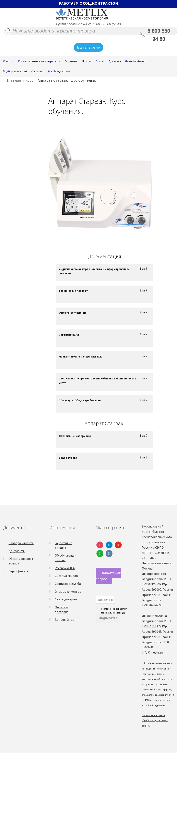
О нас (8, 61)
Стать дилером (66, 599)
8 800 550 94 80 (159, 35)
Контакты (37, 71)
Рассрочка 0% (65, 568)
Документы (17, 551)
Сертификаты (19, 571)
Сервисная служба (68, 584)
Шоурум (87, 61)
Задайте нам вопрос (108, 576)
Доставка (115, 61)
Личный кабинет (135, 61)
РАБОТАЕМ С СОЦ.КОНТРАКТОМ (88, 3)
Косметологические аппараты (39, 61)
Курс (29, 80)
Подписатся (108, 618)
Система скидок (66, 576)
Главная (14, 80)
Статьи (100, 61)
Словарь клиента (21, 543)
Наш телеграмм (88, 47)
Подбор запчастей (15, 71)
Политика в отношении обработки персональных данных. (155, 720)
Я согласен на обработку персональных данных (114, 608)
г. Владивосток (60, 71)
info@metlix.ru (152, 652)
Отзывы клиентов (68, 591)
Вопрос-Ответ (65, 619)
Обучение (71, 61)
